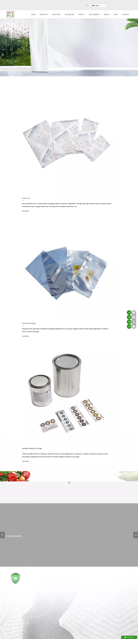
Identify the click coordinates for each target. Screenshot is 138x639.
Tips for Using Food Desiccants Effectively (43, 425)
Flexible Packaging (39, 494)
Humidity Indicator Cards (42, 491)
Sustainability (19, 499)
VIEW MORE (21, 155)
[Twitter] (43, 503)
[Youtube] (40, 503)
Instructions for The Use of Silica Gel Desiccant (45, 461)
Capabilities (18, 494)
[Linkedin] (37, 503)
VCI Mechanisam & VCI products (39, 449)
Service (17, 496)
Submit (104, 504)
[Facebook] (34, 503)
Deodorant (37, 499)
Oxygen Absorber (39, 496)
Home (17, 488)
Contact (17, 504)
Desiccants (37, 488)
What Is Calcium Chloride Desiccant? (41, 437)
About (17, 501)
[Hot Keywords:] (87, 5)
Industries (18, 491)
